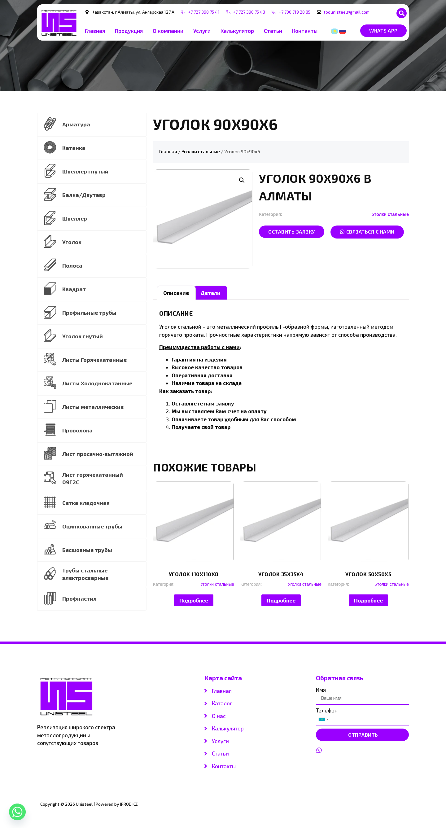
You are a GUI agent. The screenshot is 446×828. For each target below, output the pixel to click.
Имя (321, 691)
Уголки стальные (200, 151)
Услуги (202, 31)
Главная (95, 31)
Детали (210, 293)
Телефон (327, 712)
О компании (168, 31)
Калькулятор (237, 31)
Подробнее (193, 600)
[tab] (176, 293)
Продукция (129, 31)
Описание (176, 293)
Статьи (273, 31)
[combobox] (323, 721)
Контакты (304, 31)
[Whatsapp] (17, 812)
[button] (401, 13)
